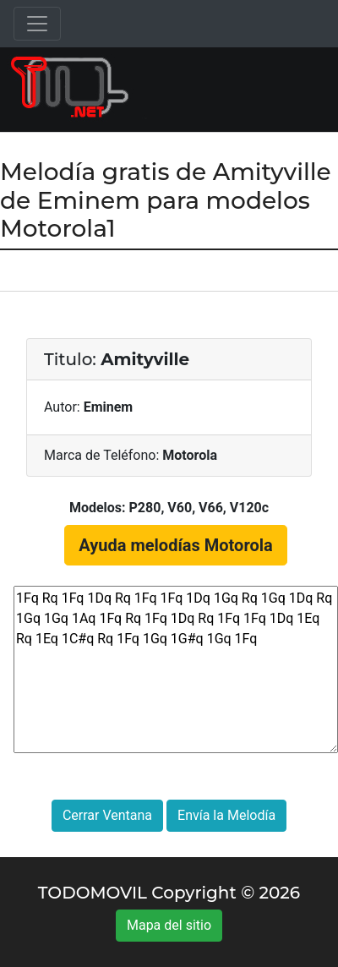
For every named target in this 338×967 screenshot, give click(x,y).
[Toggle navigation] (37, 24)
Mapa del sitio (169, 925)
